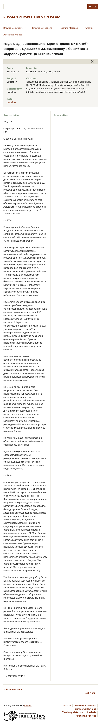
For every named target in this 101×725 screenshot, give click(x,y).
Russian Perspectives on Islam (31, 17)
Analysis (89, 27)
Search (95, 6)
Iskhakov (11, 102)
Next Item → (90, 692)
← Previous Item (12, 689)
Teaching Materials (68, 27)
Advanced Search (90, 6)
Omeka (28, 705)
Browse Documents (13, 27)
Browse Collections (42, 27)
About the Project (12, 34)
